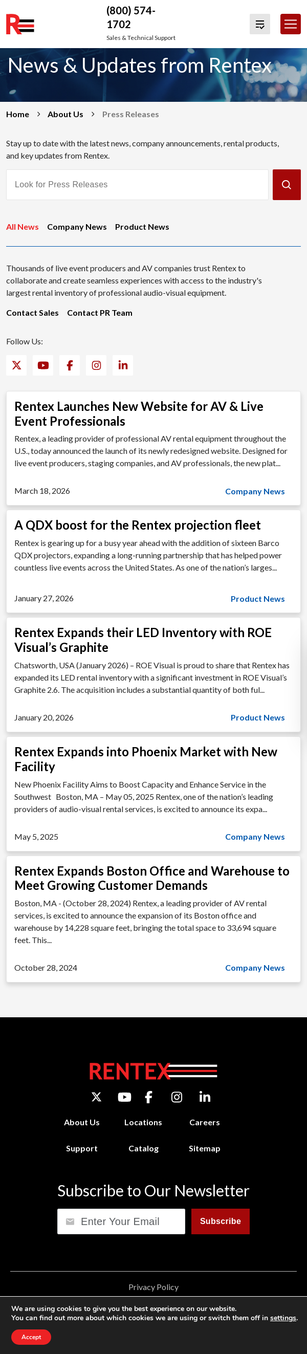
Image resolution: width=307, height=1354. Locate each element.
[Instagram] (96, 365)
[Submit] (287, 184)
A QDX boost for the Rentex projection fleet (137, 524)
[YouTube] (43, 365)
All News (22, 226)
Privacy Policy (153, 1287)
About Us (65, 114)
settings (283, 1318)
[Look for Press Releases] (137, 184)
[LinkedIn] (123, 365)
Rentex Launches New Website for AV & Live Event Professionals (139, 413)
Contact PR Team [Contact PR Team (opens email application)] (100, 312)
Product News (142, 226)
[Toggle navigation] (290, 24)
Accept (31, 1337)
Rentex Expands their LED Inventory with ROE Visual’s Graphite (143, 639)
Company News (77, 226)
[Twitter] (16, 365)
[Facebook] (69, 365)
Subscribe (220, 1221)
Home (17, 114)
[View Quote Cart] (260, 24)
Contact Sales (32, 312)
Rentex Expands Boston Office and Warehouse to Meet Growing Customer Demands (152, 878)
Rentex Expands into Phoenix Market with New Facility (145, 759)
